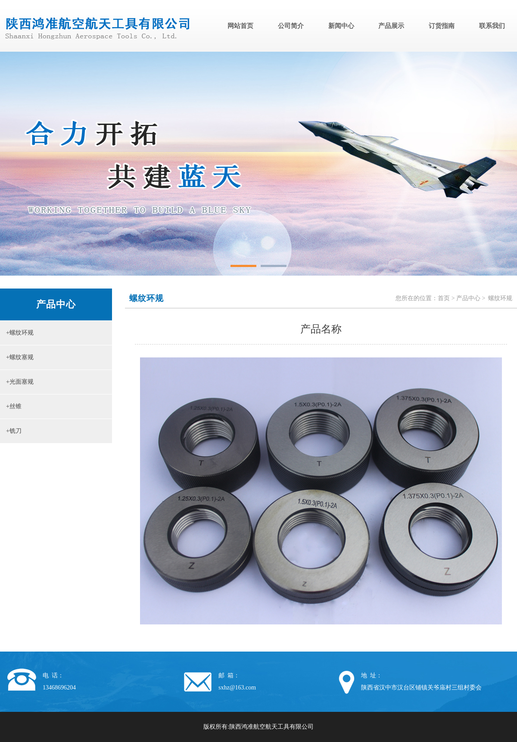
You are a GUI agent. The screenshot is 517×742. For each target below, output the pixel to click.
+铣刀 (11, 431)
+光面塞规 (17, 382)
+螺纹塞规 (17, 357)
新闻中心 (341, 25)
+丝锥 (11, 406)
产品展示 (391, 25)
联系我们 (492, 25)
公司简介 (291, 25)
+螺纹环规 (17, 332)
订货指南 (442, 25)
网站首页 (240, 25)
